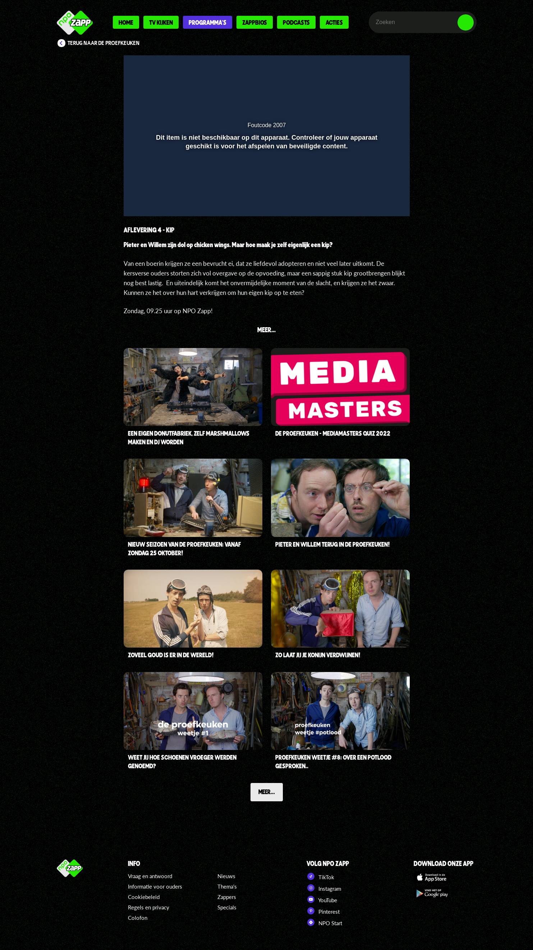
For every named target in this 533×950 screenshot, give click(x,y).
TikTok (320, 876)
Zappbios (254, 22)
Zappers (226, 897)
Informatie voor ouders (155, 886)
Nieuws (226, 876)
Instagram (324, 888)
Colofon (137, 917)
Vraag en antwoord (150, 876)
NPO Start (324, 922)
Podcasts (296, 22)
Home (126, 22)
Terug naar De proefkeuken (104, 43)
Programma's (207, 22)
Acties (334, 22)
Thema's (227, 886)
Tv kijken (161, 22)
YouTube (322, 899)
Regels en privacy (148, 907)
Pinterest (323, 911)
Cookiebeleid (144, 897)
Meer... (266, 792)
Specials (226, 907)
